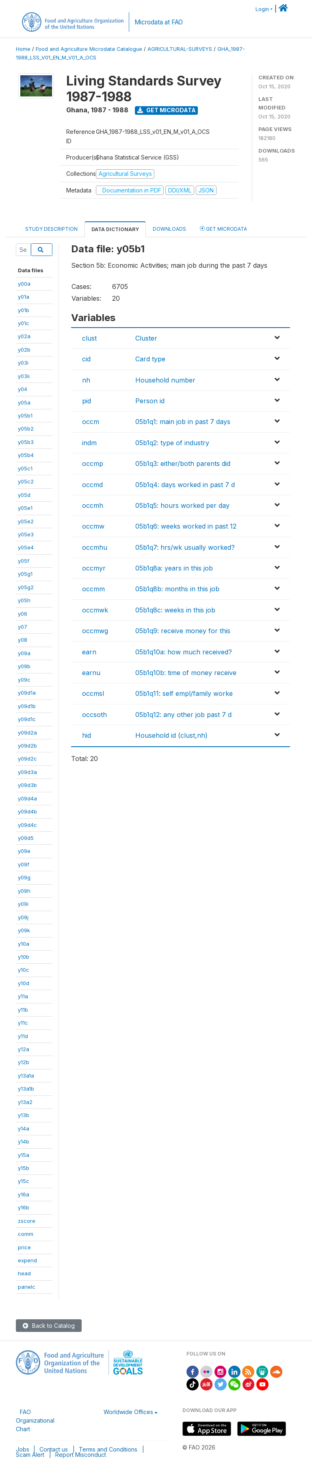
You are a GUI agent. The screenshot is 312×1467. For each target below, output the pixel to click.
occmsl (93, 693)
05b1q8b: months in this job (177, 589)
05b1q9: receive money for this (182, 631)
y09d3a (27, 772)
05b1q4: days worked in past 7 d (185, 485)
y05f (23, 561)
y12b (23, 1062)
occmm (93, 589)
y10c (23, 969)
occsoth (94, 715)
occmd (92, 485)
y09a (24, 653)
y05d (24, 495)
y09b (24, 666)
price (24, 1247)
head (24, 1273)
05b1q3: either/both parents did (182, 463)
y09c (24, 679)
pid (86, 401)
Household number (165, 380)
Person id (150, 401)
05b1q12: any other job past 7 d (183, 715)
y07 (22, 626)
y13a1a (26, 1075)
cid (86, 359)
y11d (23, 1036)
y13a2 (25, 1102)
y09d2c (27, 758)
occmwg (95, 631)
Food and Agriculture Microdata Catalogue (89, 49)
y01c (23, 323)
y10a (23, 943)
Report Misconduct (80, 1454)
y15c (23, 1181)
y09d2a (27, 732)
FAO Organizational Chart (35, 1420)
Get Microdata (166, 110)
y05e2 (26, 521)
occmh (92, 505)
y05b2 (26, 428)
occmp (92, 463)
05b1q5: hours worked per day (182, 505)
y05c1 (25, 468)
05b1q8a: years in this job (174, 568)
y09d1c (27, 719)
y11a (23, 996)
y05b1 (25, 415)
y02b (24, 349)
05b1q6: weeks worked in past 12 (185, 526)
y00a (24, 283)
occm (90, 422)
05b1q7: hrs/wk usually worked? (185, 547)
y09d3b (27, 785)
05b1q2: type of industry (172, 443)
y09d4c (27, 825)
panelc (26, 1286)
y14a (23, 1128)
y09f (23, 864)
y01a (23, 296)
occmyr (94, 568)
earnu (91, 673)
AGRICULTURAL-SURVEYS (179, 49)
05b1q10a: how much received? (183, 652)
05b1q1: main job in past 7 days (182, 422)
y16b (23, 1207)
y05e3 (26, 534)
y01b (23, 310)
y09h (24, 891)
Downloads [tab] (169, 229)
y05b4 (26, 455)
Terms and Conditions (108, 1449)
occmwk (95, 610)
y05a (24, 402)
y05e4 (26, 547)
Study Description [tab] (51, 229)
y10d (23, 983)
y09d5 (26, 838)
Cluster (146, 338)
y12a (23, 1049)
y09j (23, 917)
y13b (23, 1115)
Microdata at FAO (158, 22)
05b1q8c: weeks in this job (175, 610)
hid (86, 735)
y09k (24, 930)
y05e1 (25, 508)
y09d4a (27, 798)
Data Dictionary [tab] (115, 229)
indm (89, 443)
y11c (23, 1022)
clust (89, 338)
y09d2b (27, 745)
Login (262, 9)
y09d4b (27, 811)
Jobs (22, 1449)
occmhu (94, 547)
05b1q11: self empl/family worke (184, 693)
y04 (22, 389)
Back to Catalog (49, 1325)
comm (25, 1234)
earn (89, 652)
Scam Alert (30, 1454)
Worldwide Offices (128, 1411)
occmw (93, 526)
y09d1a (27, 692)
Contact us (53, 1449)
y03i (23, 362)
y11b (23, 1009)
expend (27, 1260)
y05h (24, 600)
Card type (150, 359)
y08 (22, 639)
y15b (23, 1168)
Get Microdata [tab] (223, 228)
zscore (26, 1221)
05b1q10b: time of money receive (185, 673)
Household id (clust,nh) (171, 735)
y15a (23, 1155)
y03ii (24, 376)
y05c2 (26, 481)
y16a (23, 1194)
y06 (22, 613)
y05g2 (26, 587)
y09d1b (27, 706)
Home (23, 49)
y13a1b (26, 1088)
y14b (23, 1141)
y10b (23, 956)
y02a (24, 336)
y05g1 (25, 574)
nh (86, 380)
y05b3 (26, 442)
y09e (24, 851)
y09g (24, 877)
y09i (23, 904)
